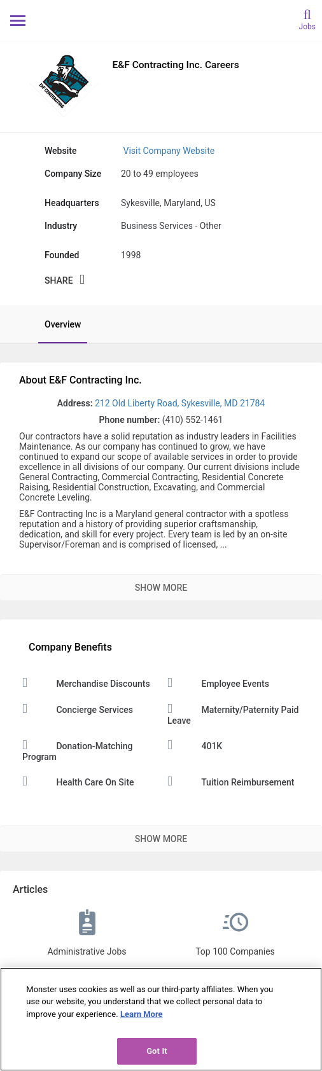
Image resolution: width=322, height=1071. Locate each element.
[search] (307, 19)
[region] (161, 1019)
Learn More (141, 1014)
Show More (161, 588)
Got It (156, 1051)
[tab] (56, 324)
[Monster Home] (161, 20)
